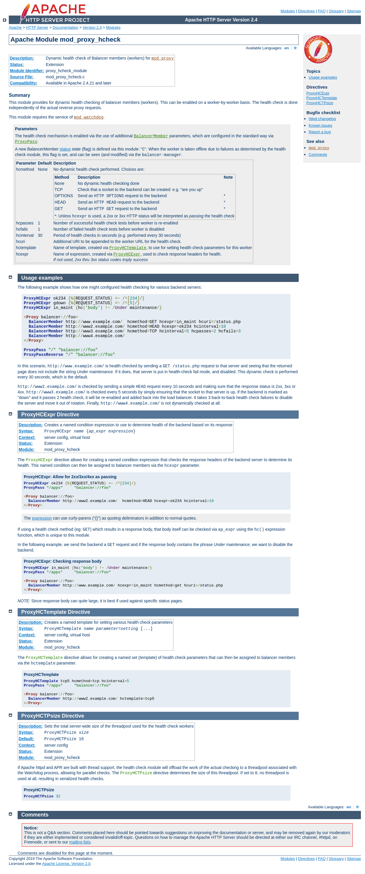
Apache (15, 27)
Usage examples (323, 77)
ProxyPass (26, 141)
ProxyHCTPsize (319, 103)
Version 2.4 (92, 27)
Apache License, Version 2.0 (66, 863)
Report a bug (320, 132)
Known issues (320, 125)
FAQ (322, 11)
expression (42, 518)
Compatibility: (23, 83)
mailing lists (79, 842)
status (65, 149)
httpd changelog (322, 118)
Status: (17, 64)
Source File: (21, 77)
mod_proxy (162, 58)
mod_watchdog (89, 117)
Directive (68, 414)
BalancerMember (151, 136)
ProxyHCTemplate (127, 248)
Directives (306, 11)
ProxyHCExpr (127, 254)
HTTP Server (37, 27)
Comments (318, 154)
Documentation (65, 27)
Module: (27, 449)
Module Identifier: (27, 70)
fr (295, 48)
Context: (27, 437)
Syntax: (26, 431)
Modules (287, 11)
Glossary (336, 11)
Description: (22, 58)
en (286, 48)
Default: (26, 738)
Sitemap (354, 11)
